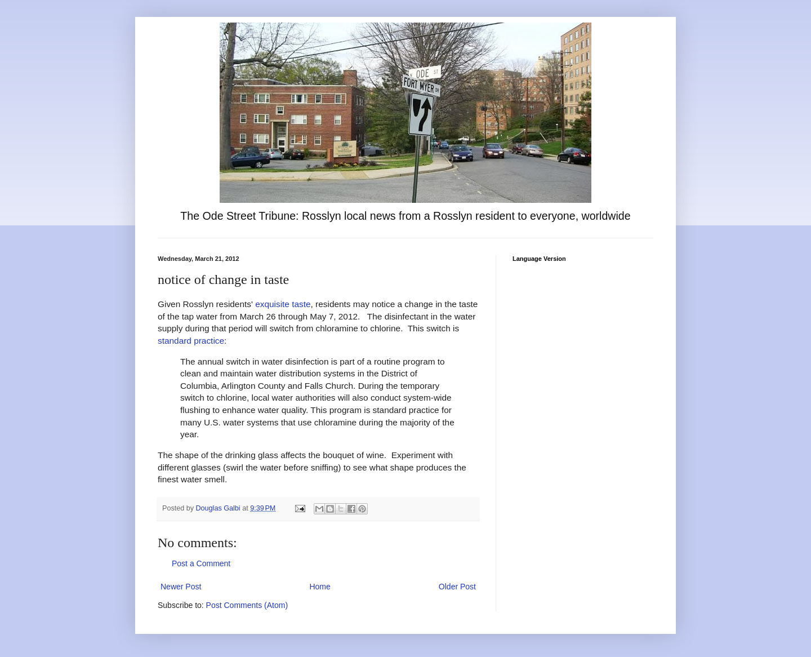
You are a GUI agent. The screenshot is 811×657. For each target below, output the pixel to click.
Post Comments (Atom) (247, 605)
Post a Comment (201, 563)
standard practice (191, 340)
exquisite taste (282, 304)
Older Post (457, 586)
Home (319, 586)
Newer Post (181, 586)
